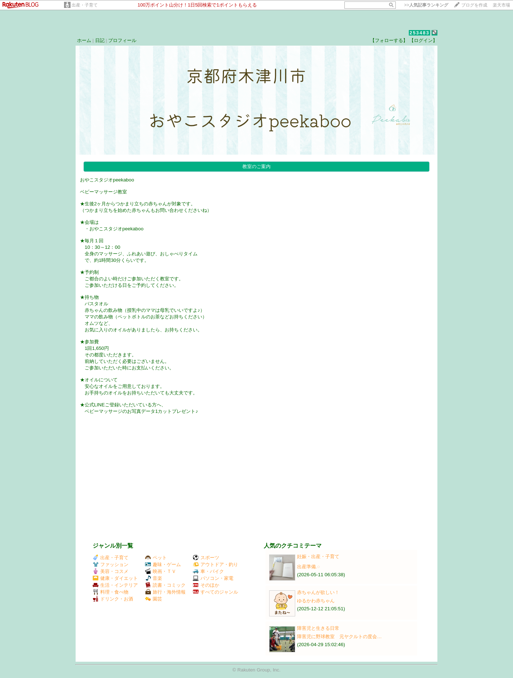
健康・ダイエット (115, 578)
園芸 (153, 599)
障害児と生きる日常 (318, 628)
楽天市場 (501, 5)
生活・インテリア (115, 585)
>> (426, 5)
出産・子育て (85, 5)
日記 (100, 40)
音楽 (153, 578)
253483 (419, 32)
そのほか (206, 585)
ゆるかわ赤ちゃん (316, 600)
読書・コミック (165, 585)
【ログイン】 (423, 40)
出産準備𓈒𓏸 (308, 566)
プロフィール (122, 40)
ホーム (84, 40)
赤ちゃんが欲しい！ (318, 592)
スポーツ (206, 557)
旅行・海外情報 (165, 592)
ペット (156, 557)
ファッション (110, 564)
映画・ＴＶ (160, 571)
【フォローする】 (389, 40)
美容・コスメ (110, 571)
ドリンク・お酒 (113, 599)
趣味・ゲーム (163, 564)
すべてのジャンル (215, 592)
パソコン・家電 (213, 578)
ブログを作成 (474, 5)
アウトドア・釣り (215, 564)
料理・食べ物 (110, 592)
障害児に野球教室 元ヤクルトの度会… (339, 636)
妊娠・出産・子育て (318, 556)
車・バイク (208, 571)
